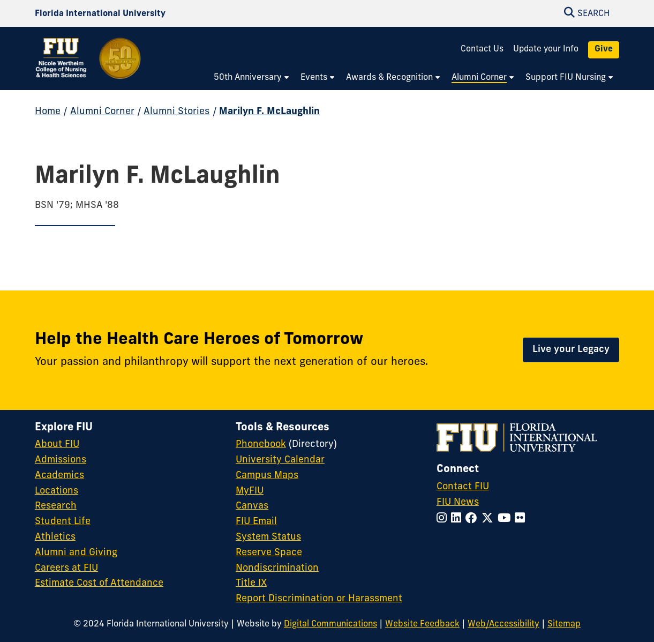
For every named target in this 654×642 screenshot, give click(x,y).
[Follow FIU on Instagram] (444, 519)
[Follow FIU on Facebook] (473, 519)
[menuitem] (251, 78)
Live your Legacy (571, 350)
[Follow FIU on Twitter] (490, 519)
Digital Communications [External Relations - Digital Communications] (330, 624)
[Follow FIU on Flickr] (522, 519)
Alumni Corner (102, 112)
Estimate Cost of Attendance (99, 583)
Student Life (63, 522)
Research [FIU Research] (56, 506)
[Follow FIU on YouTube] (506, 519)
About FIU (57, 444)
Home (48, 112)
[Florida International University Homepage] (100, 13)
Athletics (55, 537)
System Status (268, 537)
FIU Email (256, 522)
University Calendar (280, 460)
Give (604, 49)
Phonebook (261, 444)
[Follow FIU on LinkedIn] (458, 519)
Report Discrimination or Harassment (319, 599)
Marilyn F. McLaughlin (269, 112)
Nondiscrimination (277, 568)
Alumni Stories (176, 112)
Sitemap (564, 624)
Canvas (252, 506)
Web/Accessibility (503, 624)
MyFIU (250, 491)
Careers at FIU (66, 568)
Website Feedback (422, 624)
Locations (56, 491)
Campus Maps (267, 476)
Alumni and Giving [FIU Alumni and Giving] (76, 553)
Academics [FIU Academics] (59, 476)
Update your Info (545, 49)
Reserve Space (269, 553)
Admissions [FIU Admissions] (60, 460)
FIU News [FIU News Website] (458, 502)
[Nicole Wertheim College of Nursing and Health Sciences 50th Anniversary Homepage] (89, 65)
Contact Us (482, 49)
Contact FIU (463, 487)
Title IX (251, 583)
